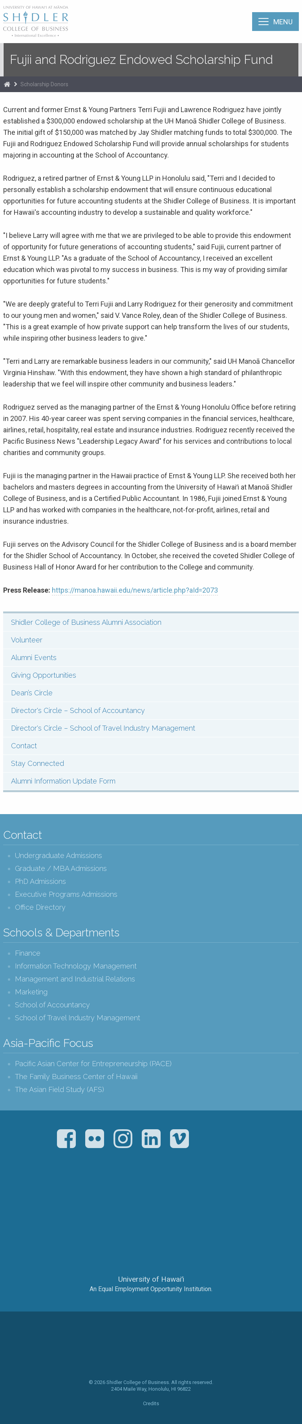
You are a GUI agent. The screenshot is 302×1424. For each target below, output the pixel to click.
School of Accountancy (52, 1005)
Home (7, 84)
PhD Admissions (40, 881)
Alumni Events (34, 657)
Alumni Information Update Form (63, 781)
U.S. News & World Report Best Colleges (182, 1193)
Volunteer (26, 640)
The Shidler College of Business (36, 21)
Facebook (66, 1138)
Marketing (31, 992)
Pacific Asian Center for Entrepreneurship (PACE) (93, 1063)
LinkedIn (151, 1138)
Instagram (122, 1138)
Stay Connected (37, 763)
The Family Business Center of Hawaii (76, 1076)
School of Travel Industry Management (77, 1018)
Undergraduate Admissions (58, 855)
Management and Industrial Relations (75, 979)
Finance (27, 953)
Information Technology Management (76, 966)
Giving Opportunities (43, 675)
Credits (151, 1403)
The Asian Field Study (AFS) (59, 1089)
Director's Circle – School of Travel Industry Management (103, 728)
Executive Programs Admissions (66, 894)
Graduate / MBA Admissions (61, 868)
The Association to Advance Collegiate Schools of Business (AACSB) (118, 1193)
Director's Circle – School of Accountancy (78, 710)
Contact (24, 746)
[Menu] (275, 21)
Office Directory (40, 907)
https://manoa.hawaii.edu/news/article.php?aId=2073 (135, 590)
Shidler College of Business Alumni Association (86, 622)
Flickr (94, 1138)
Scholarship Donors (44, 84)
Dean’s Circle (32, 693)
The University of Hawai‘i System (151, 1253)
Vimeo (179, 1138)
